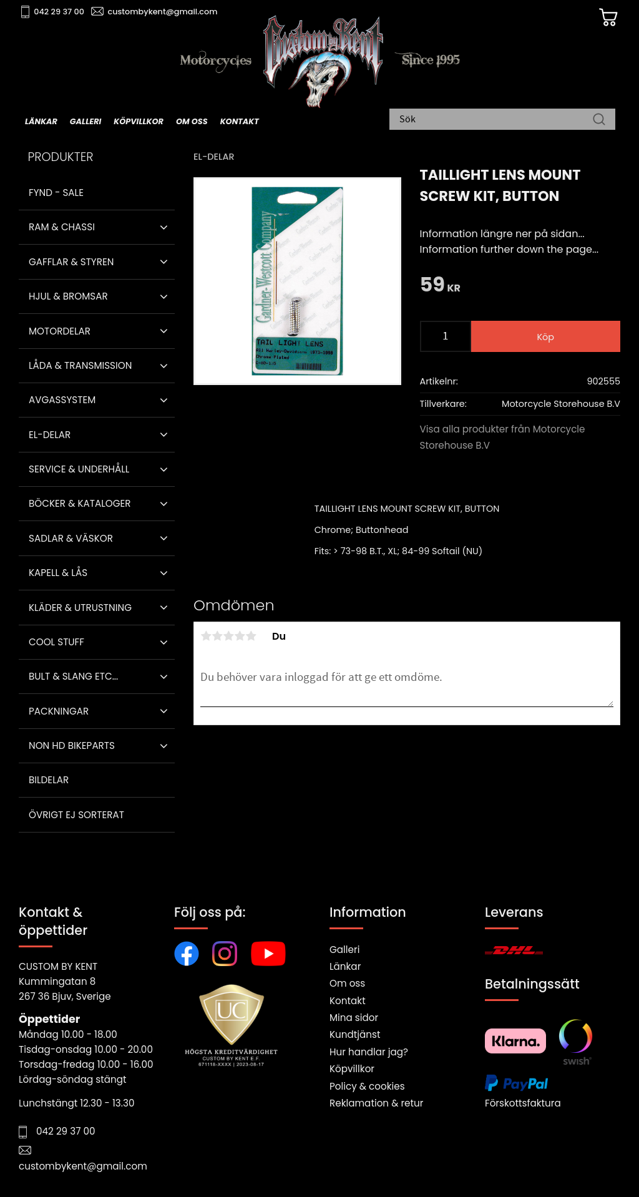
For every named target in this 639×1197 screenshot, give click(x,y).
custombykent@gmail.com (170, 12)
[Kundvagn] (594, 19)
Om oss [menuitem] (192, 122)
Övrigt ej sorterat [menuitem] (76, 814)
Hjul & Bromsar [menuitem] (68, 296)
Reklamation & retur (376, 1103)
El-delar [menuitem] (50, 434)
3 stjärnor (228, 636)
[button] (164, 227)
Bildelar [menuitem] (49, 779)
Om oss (347, 983)
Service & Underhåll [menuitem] (79, 469)
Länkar (345, 966)
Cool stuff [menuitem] (56, 641)
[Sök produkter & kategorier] (496, 122)
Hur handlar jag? (368, 1051)
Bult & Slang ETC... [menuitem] (73, 676)
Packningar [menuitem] (59, 711)
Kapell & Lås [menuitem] (58, 572)
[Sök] (599, 122)
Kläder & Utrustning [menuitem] (80, 607)
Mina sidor (353, 1017)
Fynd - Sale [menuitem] (56, 192)
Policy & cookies (367, 1086)
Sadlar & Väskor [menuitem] (71, 538)
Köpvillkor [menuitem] (138, 122)
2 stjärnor (217, 636)
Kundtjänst (355, 1034)
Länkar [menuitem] (41, 122)
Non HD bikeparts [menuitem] (72, 745)
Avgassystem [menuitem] (62, 399)
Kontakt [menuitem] (239, 122)
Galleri (344, 949)
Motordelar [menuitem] (59, 331)
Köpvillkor (351, 1068)
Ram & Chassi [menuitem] (62, 226)
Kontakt (347, 1000)
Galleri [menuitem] (85, 122)
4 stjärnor (239, 636)
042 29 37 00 (66, 12)
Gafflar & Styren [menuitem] (71, 261)
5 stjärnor (250, 636)
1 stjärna (206, 636)
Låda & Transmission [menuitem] (80, 365)
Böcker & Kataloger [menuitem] (80, 503)
